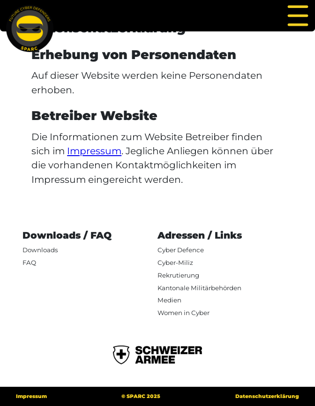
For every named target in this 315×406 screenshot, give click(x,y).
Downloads (40, 250)
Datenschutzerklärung (267, 396)
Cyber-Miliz (175, 262)
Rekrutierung (178, 275)
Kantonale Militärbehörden (199, 288)
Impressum (94, 151)
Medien (169, 300)
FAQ (29, 262)
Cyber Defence (181, 250)
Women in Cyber (184, 312)
